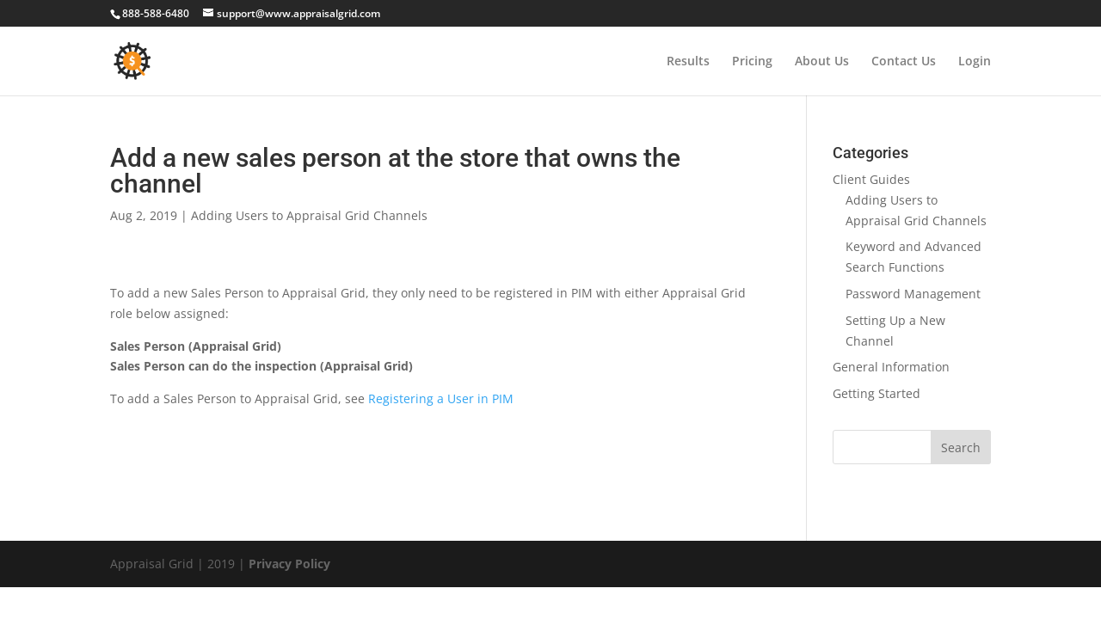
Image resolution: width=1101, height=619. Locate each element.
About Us (822, 62)
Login (974, 62)
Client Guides (871, 179)
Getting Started (876, 393)
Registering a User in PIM (441, 398)
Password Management (913, 293)
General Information (891, 367)
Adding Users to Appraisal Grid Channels (309, 215)
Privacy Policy (289, 563)
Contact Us (903, 62)
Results (688, 62)
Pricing (752, 62)
